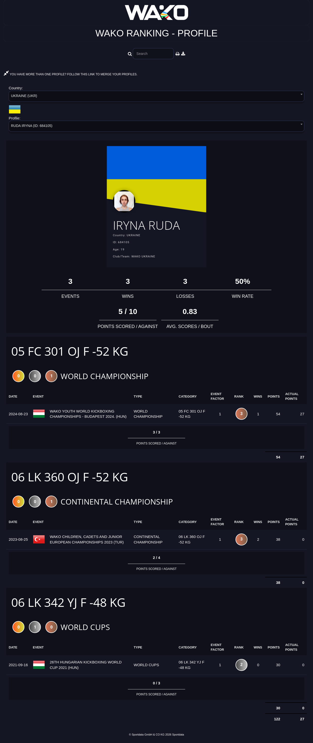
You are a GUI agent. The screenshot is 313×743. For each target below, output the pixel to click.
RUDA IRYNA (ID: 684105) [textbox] (31, 126)
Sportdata (178, 734)
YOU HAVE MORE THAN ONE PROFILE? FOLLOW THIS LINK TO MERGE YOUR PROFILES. (70, 74)
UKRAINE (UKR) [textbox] (24, 96)
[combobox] (156, 97)
